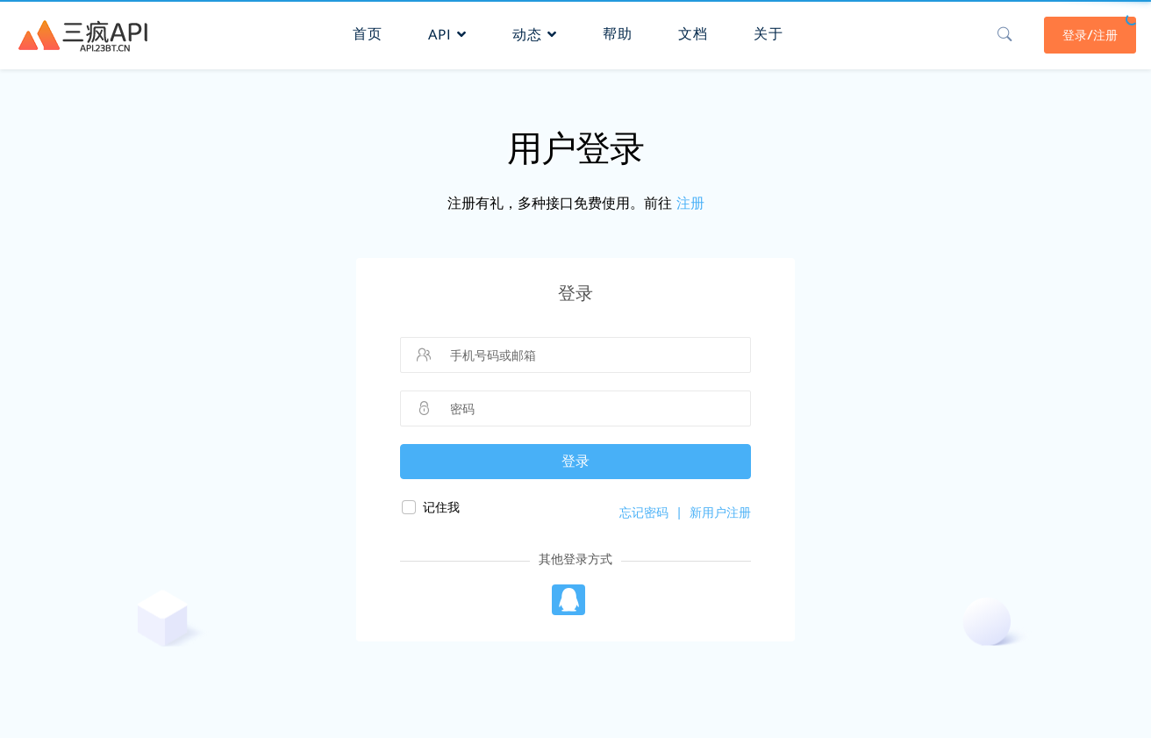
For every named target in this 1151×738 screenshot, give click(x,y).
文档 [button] (692, 31)
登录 (575, 461)
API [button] (446, 32)
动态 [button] (533, 32)
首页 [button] (367, 31)
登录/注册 (1087, 32)
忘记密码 (643, 512)
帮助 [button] (617, 31)
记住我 (441, 507)
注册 (690, 203)
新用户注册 (720, 512)
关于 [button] (768, 31)
